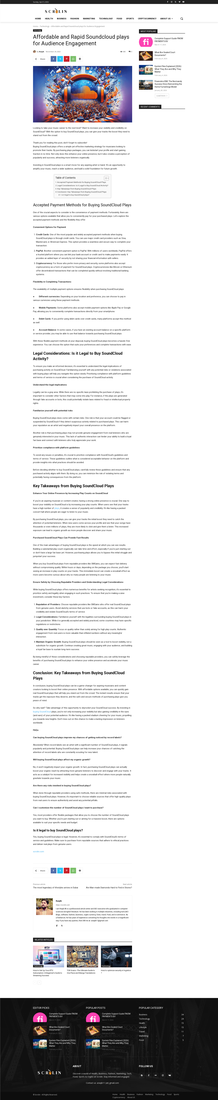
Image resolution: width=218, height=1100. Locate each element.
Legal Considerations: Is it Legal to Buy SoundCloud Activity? (82, 185)
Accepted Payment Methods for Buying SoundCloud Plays (81, 182)
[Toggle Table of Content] (105, 178)
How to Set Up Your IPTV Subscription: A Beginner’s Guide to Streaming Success (47, 973)
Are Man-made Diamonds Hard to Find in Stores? (109, 887)
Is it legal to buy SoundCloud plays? (75, 195)
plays (57, 508)
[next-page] (39, 982)
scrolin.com (38, 851)
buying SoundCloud (42, 711)
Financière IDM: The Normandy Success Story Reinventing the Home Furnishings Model (168, 84)
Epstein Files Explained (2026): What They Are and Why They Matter (168, 69)
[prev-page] (35, 982)
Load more (161, 95)
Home (35, 26)
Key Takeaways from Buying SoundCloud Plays (76, 189)
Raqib (41, 52)
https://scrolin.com (63, 905)
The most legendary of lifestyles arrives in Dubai (55, 887)
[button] (181, 18)
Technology (44, 26)
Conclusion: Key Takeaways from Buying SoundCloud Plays (81, 192)
